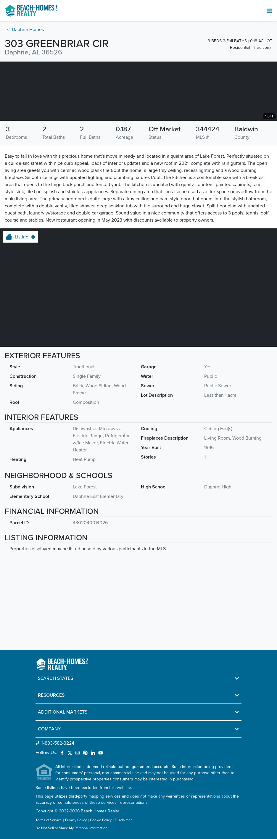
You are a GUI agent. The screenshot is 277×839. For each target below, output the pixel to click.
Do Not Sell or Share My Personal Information (71, 828)
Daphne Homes (28, 30)
